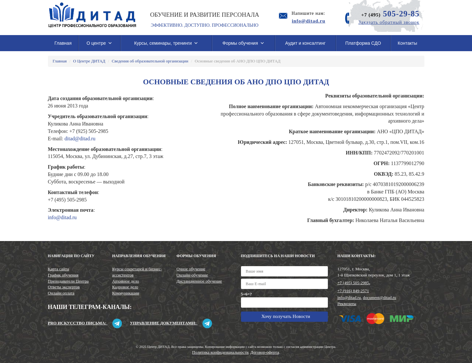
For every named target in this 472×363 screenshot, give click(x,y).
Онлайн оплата (61, 293)
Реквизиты (347, 303)
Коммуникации (125, 293)
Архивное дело (125, 281)
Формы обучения (243, 43)
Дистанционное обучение (199, 281)
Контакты (407, 43)
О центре (99, 43)
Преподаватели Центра (68, 281)
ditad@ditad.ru (79, 138)
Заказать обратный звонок (389, 22)
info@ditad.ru (62, 217)
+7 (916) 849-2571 (353, 290)
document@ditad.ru (379, 297)
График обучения (63, 275)
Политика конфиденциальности (220, 352)
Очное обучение (191, 268)
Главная (62, 43)
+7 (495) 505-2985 (353, 282)
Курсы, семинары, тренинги (166, 43)
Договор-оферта (264, 352)
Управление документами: (171, 323)
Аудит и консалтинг (305, 43)
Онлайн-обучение (192, 275)
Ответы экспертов (64, 286)
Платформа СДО (363, 43)
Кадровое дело (125, 286)
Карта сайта (58, 268)
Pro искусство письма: (85, 323)
